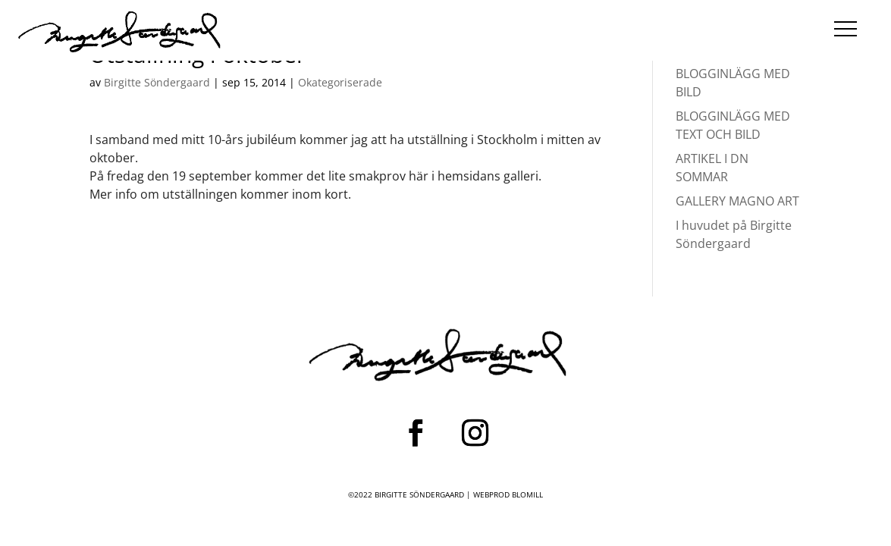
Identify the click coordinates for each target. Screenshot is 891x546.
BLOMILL (527, 494)
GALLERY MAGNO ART (737, 201)
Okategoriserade (340, 82)
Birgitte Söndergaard (157, 82)
